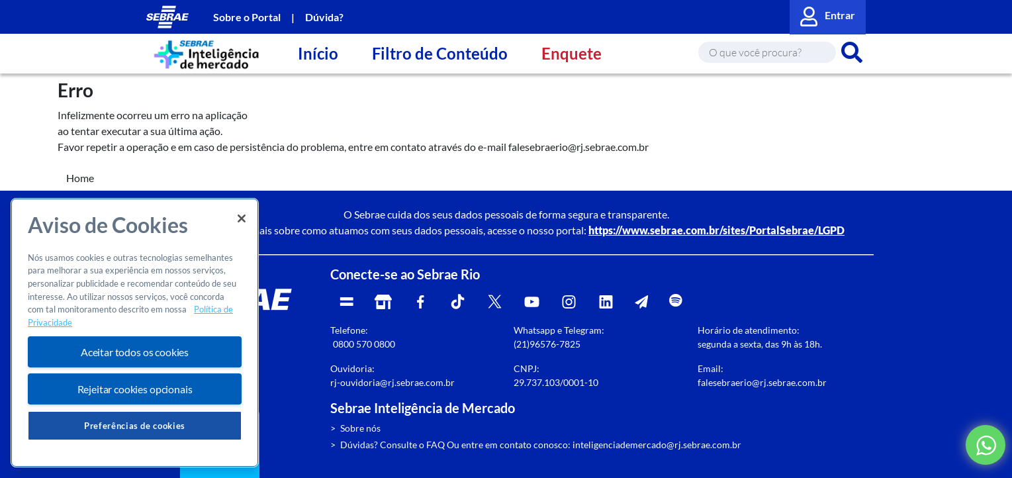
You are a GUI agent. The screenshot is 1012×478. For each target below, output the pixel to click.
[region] (135, 332)
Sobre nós (360, 428)
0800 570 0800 (364, 344)
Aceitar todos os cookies (135, 352)
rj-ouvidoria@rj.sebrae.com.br (392, 382)
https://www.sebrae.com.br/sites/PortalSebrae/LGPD (716, 230)
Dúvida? (324, 17)
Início (318, 53)
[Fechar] (241, 218)
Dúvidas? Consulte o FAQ (392, 444)
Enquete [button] (571, 53)
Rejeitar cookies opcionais (135, 389)
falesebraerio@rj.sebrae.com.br (762, 382)
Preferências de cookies (134, 425)
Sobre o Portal (247, 17)
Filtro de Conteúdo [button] (440, 53)
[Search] (767, 52)
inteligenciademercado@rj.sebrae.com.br (657, 444)
